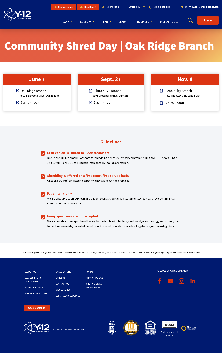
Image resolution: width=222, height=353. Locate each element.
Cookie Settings (36, 308)
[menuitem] (111, 7)
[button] (208, 20)
